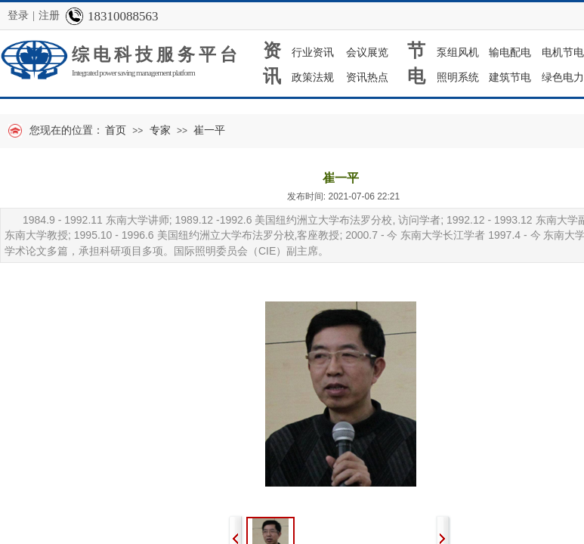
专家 (160, 130)
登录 (18, 15)
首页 (115, 130)
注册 (49, 15)
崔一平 (209, 130)
